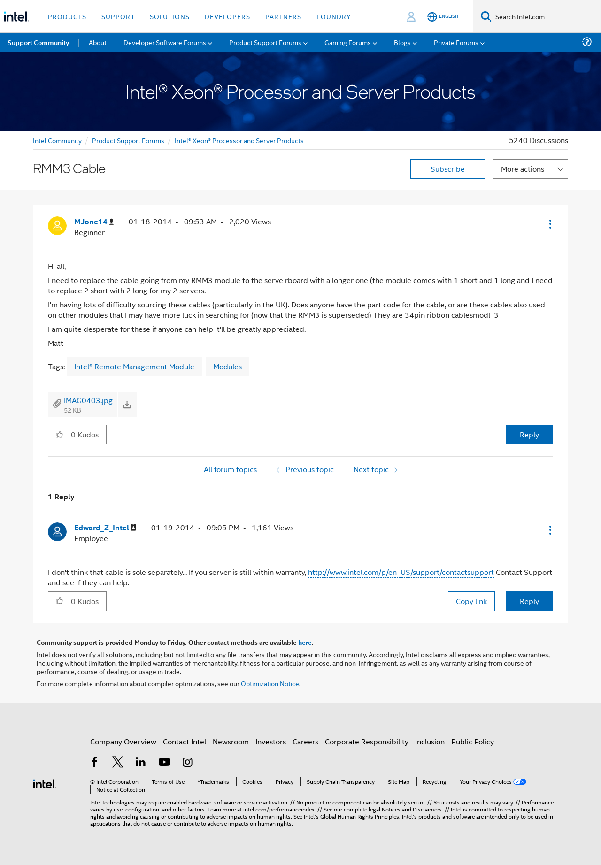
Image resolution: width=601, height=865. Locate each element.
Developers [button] (227, 16)
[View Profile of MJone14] (94, 221)
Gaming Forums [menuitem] (347, 42)
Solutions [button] (170, 16)
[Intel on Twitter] (118, 763)
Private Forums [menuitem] (456, 42)
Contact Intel (184, 741)
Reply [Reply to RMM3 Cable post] (529, 434)
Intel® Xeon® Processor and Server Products (239, 140)
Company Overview (123, 741)
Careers (305, 741)
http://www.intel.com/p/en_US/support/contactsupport (401, 571)
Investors (270, 741)
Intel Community (57, 140)
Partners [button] (283, 16)
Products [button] (67, 16)
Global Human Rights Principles (359, 815)
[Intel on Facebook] (94, 763)
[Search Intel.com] (546, 16)
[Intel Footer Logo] (44, 782)
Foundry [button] (333, 16)
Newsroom (231, 741)
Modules (227, 366)
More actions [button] (522, 168)
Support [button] (118, 16)
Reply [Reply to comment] (529, 601)
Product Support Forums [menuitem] (265, 42)
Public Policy (472, 741)
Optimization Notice (270, 683)
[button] (549, 224)
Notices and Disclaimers (412, 808)
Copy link (471, 601)
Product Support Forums (128, 140)
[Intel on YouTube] (164, 763)
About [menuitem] (98, 42)
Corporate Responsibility (366, 741)
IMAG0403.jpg (88, 400)
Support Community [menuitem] (38, 42)
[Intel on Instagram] (187, 763)
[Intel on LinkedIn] (141, 763)
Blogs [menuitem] (402, 42)
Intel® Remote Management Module (134, 366)
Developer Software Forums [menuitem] (164, 42)
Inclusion (430, 741)
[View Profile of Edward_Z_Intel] (105, 527)
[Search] (486, 16)
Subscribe (448, 168)
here (305, 642)
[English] (443, 16)
